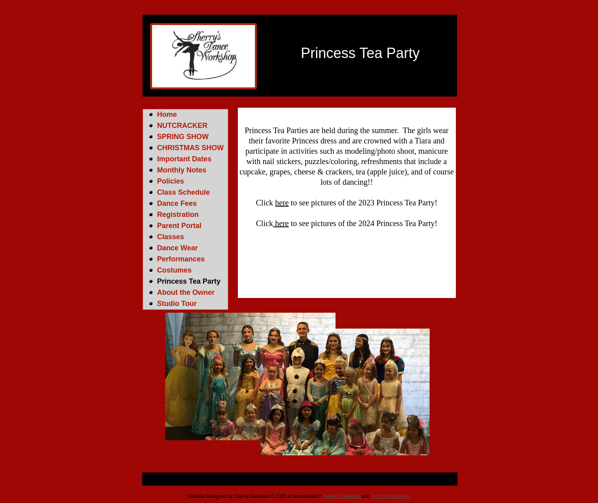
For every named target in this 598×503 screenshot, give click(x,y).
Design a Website (342, 496)
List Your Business (390, 496)
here (282, 202)
